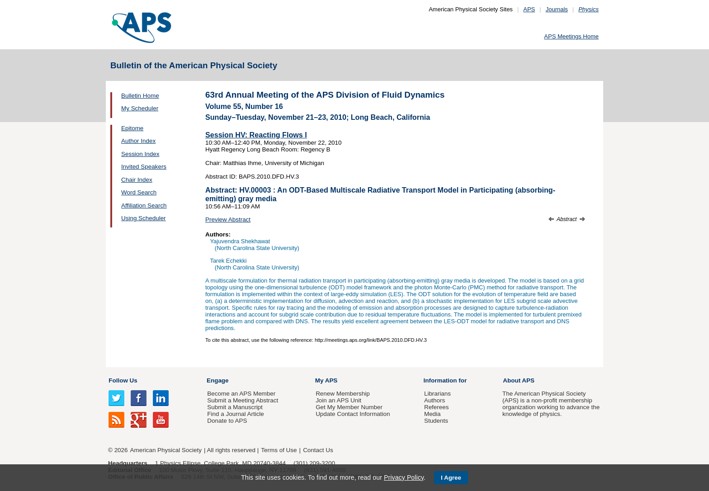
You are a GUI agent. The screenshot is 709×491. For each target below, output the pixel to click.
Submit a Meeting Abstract (242, 400)
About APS (518, 380)
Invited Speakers (143, 166)
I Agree (451, 477)
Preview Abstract (228, 219)
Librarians (437, 393)
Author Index (138, 140)
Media (432, 414)
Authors (434, 400)
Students (436, 420)
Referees (436, 407)
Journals (557, 9)
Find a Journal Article (235, 414)
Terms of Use (279, 450)
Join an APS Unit (338, 400)
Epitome (132, 128)
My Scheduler (139, 108)
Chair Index (136, 179)
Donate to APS (227, 420)
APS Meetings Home (571, 36)
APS (529, 9)
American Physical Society (166, 450)
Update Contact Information (353, 414)
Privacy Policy (404, 477)
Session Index (140, 154)
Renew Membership (343, 393)
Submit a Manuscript (234, 407)
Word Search (138, 192)
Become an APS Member (241, 393)
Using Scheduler (143, 218)
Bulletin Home (140, 95)
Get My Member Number (349, 407)
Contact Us (318, 450)
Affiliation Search (144, 205)
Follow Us (123, 380)
